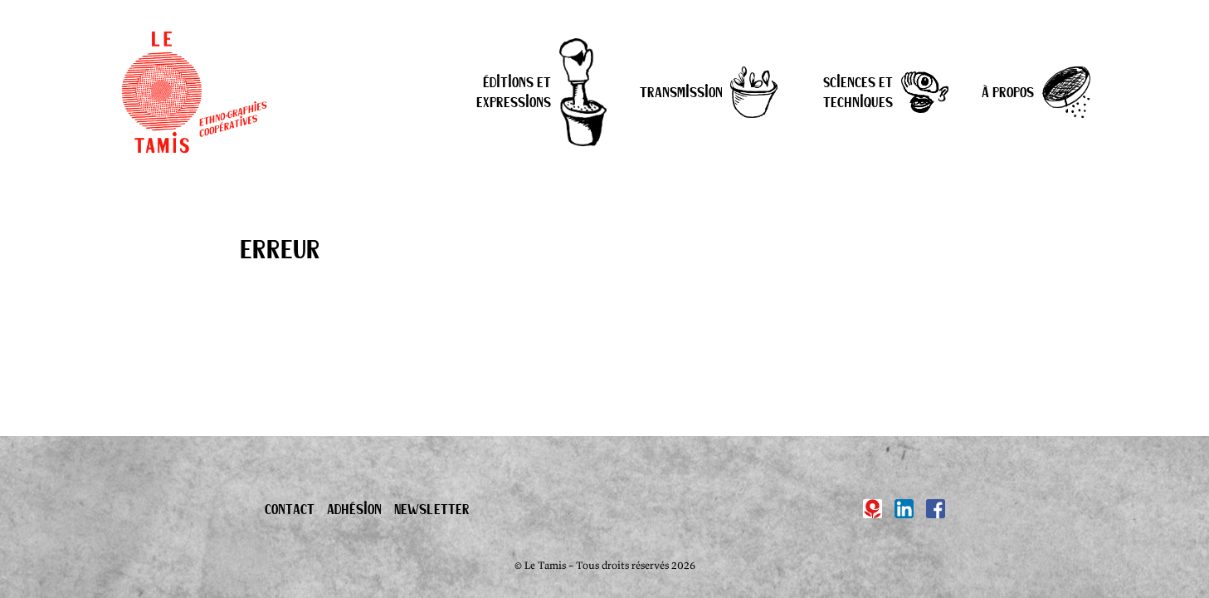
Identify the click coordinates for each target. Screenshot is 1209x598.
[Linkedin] (904, 508)
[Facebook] (935, 508)
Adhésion (354, 509)
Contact (289, 509)
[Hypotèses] (872, 508)
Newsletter (432, 509)
